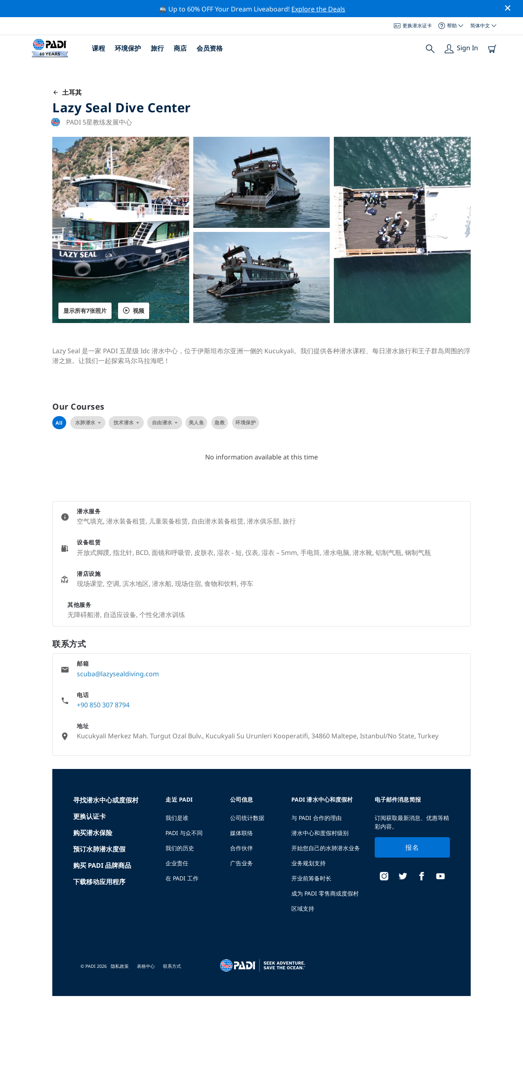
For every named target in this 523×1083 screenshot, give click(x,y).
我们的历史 (179, 848)
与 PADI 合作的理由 (316, 818)
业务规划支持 (308, 863)
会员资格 (210, 48)
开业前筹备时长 (311, 878)
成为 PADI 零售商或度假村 (325, 893)
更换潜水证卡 (413, 25)
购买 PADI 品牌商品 (102, 865)
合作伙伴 (241, 848)
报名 (412, 847)
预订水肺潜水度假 (99, 849)
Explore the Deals (318, 8)
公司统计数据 (247, 818)
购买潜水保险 (92, 832)
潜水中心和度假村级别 (320, 833)
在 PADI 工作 (182, 878)
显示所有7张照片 (85, 310)
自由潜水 (164, 422)
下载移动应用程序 (99, 881)
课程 (98, 48)
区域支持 (302, 908)
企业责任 (176, 863)
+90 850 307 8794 (103, 704)
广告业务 (241, 863)
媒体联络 (241, 833)
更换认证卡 (89, 816)
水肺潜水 (88, 422)
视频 (133, 310)
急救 (220, 422)
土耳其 (67, 92)
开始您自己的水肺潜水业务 (325, 848)
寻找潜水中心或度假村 (106, 800)
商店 (180, 48)
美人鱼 (196, 422)
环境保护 (128, 48)
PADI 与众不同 (184, 833)
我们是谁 (176, 818)
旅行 (157, 48)
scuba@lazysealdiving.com (118, 673)
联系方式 (172, 966)
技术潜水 (126, 422)
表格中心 (146, 966)
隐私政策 (120, 966)
